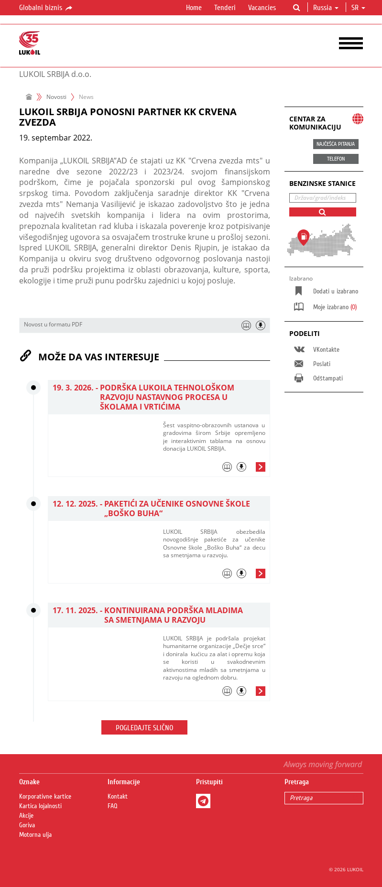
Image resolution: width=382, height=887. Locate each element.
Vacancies (262, 7)
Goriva (27, 825)
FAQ (113, 806)
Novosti (56, 97)
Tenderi (225, 7)
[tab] (214, 469)
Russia (325, 7)
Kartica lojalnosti (40, 806)
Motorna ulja (35, 835)
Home (194, 7)
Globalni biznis (46, 8)
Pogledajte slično (144, 728)
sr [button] (358, 7)
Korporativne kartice (45, 796)
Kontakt (118, 796)
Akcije (26, 816)
